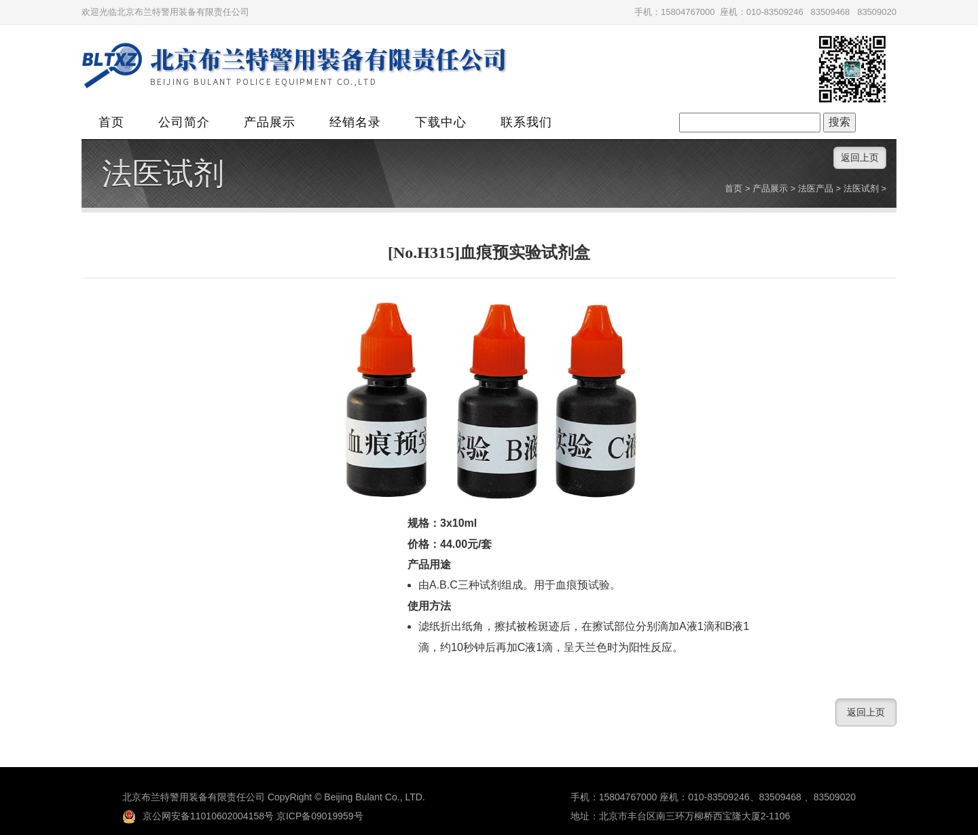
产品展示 (269, 122)
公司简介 (184, 122)
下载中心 (441, 122)
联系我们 (526, 122)
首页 (111, 122)
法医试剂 (163, 174)
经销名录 (355, 122)
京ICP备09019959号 (319, 816)
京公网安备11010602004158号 (198, 816)
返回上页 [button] (860, 157)
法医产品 (815, 188)
